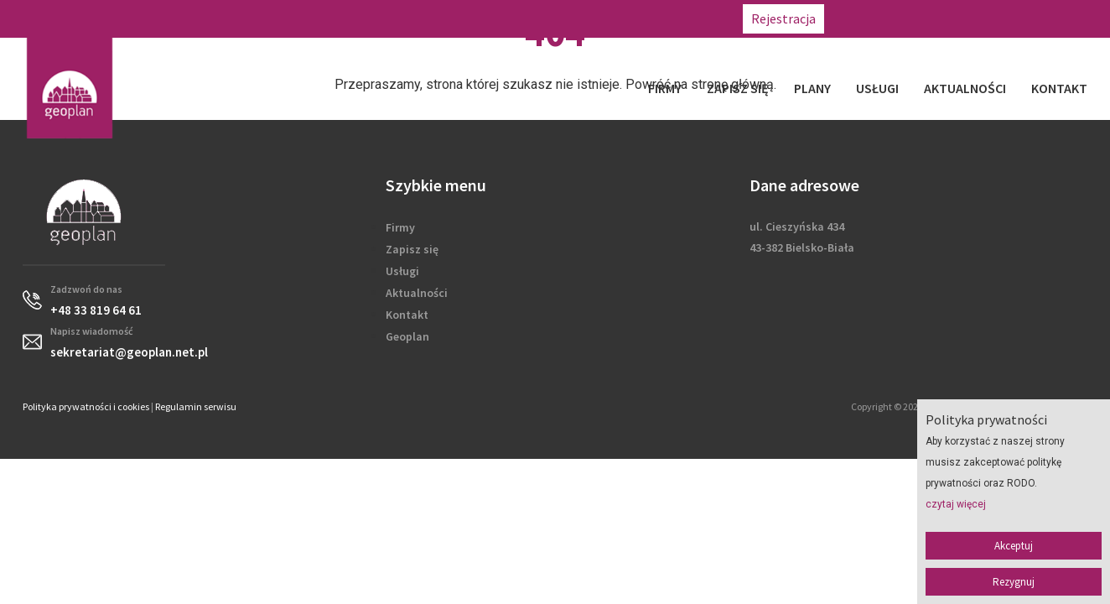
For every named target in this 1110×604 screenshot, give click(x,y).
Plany (812, 88)
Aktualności (965, 88)
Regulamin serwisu (195, 406)
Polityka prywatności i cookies (86, 406)
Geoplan (407, 336)
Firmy (665, 88)
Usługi (877, 88)
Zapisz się (738, 88)
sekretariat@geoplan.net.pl (1022, 18)
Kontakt (1059, 88)
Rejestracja (783, 18)
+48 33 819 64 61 (883, 18)
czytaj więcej (956, 504)
